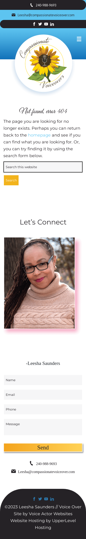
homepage (39, 135)
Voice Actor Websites (50, 513)
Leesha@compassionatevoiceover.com (43, 15)
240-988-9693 (43, 5)
